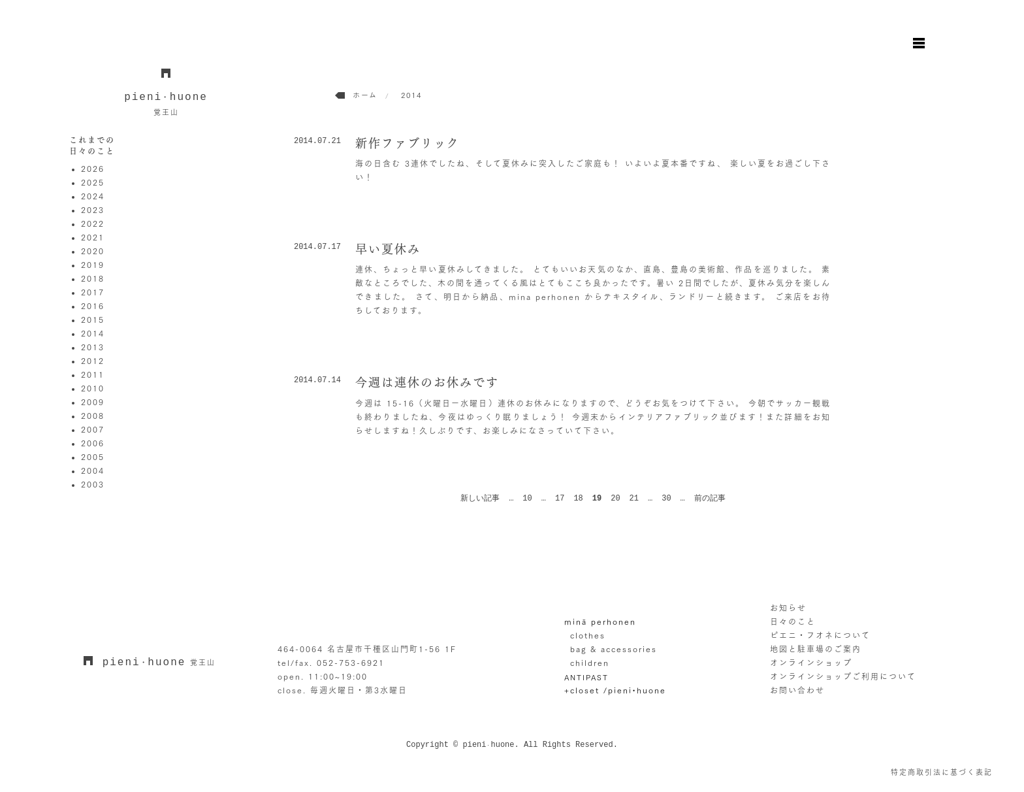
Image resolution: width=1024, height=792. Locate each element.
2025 (92, 182)
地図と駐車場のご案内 (815, 649)
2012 (92, 361)
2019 (92, 265)
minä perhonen (600, 621)
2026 (92, 169)
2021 (92, 237)
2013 (92, 347)
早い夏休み (388, 249)
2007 (92, 429)
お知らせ (788, 608)
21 (634, 498)
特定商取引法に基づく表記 (942, 772)
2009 (92, 402)
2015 (92, 319)
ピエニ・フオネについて (820, 635)
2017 (92, 292)
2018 (92, 278)
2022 (92, 223)
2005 (92, 457)
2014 (92, 333)
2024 (92, 196)
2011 (92, 374)
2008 (92, 416)
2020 (92, 251)
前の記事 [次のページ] (710, 498)
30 (666, 498)
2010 (92, 388)
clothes (587, 635)
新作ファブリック (407, 143)
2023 (92, 210)
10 (527, 498)
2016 (92, 306)
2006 (92, 443)
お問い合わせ (797, 690)
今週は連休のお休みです (427, 382)
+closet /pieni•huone (615, 690)
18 (578, 498)
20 (615, 498)
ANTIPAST (586, 677)
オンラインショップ (811, 663)
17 (559, 498)
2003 (92, 484)
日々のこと (793, 621)
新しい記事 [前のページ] (480, 498)
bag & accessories (613, 649)
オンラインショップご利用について (843, 676)
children (589, 663)
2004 (92, 470)
